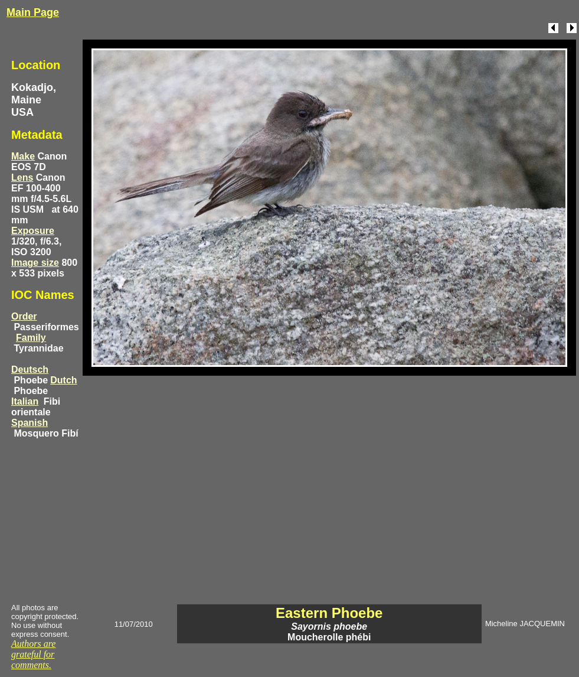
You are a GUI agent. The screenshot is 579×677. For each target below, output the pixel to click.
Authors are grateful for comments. (33, 654)
